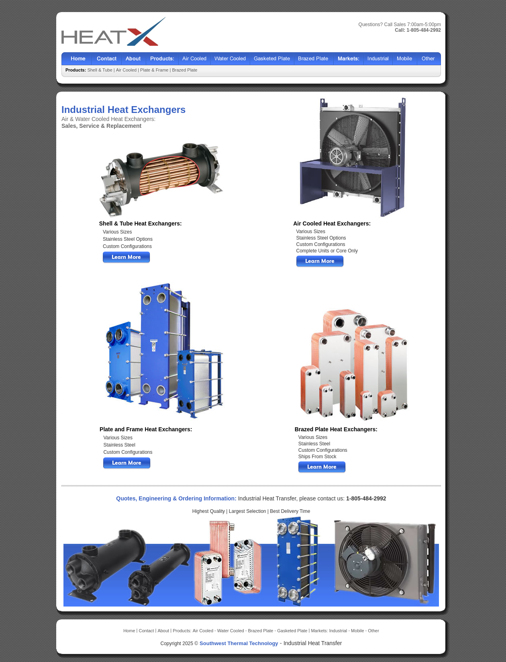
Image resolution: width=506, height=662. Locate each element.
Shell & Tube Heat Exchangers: (140, 223)
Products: (183, 630)
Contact (107, 59)
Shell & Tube (100, 70)
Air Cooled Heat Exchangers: (332, 223)
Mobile (405, 59)
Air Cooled (195, 59)
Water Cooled (230, 59)
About (134, 59)
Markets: (320, 630)
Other (429, 59)
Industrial (378, 59)
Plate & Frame (154, 70)
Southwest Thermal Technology (239, 643)
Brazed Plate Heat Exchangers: (336, 429)
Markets (349, 59)
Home (76, 59)
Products (162, 59)
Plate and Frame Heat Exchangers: (146, 429)
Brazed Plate (314, 59)
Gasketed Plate (272, 59)
